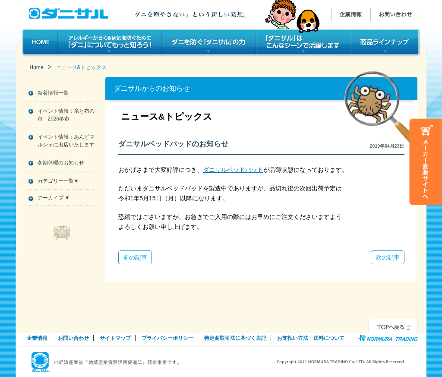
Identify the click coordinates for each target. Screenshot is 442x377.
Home (37, 67)
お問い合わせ (73, 338)
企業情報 (37, 338)
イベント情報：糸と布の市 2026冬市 (66, 115)
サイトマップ (115, 338)
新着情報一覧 (53, 93)
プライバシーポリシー (167, 338)
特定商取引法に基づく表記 (235, 338)
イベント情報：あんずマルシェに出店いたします (66, 141)
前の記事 (135, 257)
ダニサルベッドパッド (233, 169)
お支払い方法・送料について (310, 338)
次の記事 (388, 257)
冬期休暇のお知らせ (61, 163)
